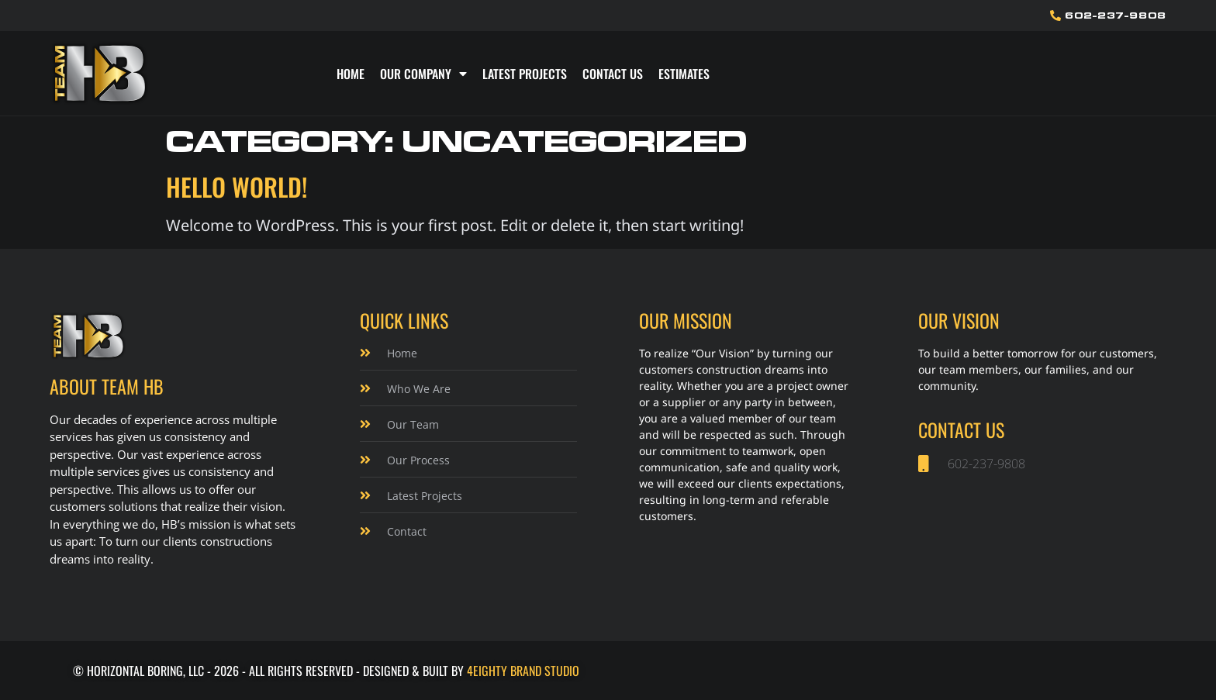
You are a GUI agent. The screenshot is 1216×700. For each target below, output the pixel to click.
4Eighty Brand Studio (523, 670)
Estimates (684, 73)
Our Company (423, 74)
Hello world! (236, 186)
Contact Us (612, 73)
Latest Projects (524, 73)
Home (350, 73)
